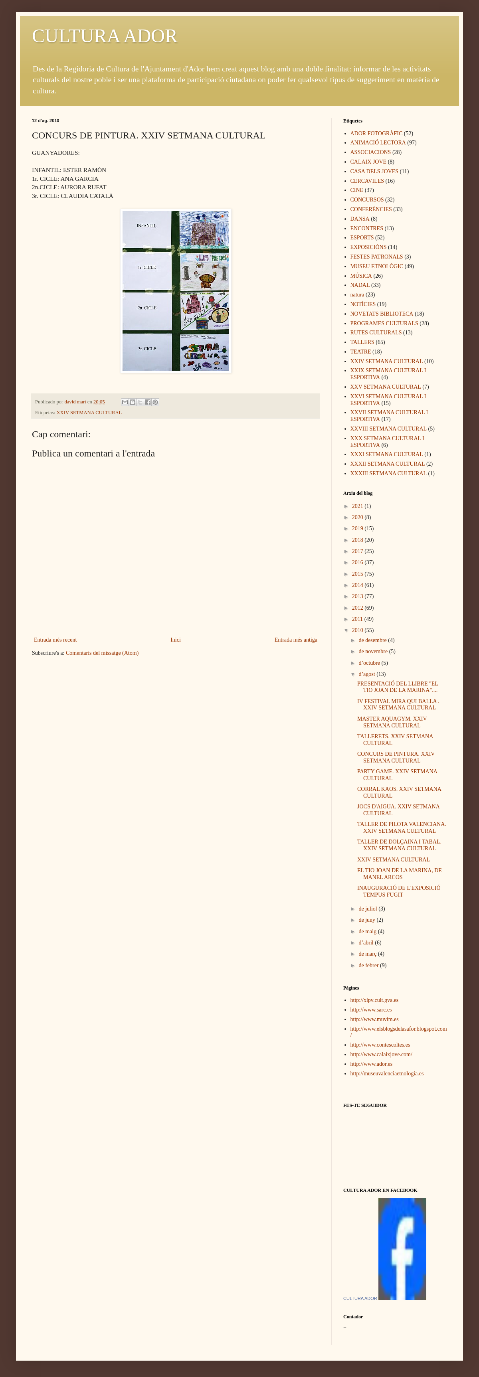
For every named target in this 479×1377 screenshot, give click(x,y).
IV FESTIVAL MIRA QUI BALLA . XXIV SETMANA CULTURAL (398, 704)
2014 (358, 585)
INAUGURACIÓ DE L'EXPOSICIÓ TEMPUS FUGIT (399, 891)
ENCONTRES (366, 228)
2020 (358, 517)
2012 (358, 608)
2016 (358, 562)
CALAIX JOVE (368, 162)
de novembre (373, 651)
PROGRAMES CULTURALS (384, 323)
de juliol (368, 909)
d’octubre (369, 663)
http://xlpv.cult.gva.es (374, 1000)
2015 (358, 574)
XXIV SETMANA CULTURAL (89, 412)
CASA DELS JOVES (374, 171)
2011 (358, 619)
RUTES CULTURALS (376, 333)
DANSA (360, 219)
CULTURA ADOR (105, 35)
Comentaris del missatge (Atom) (102, 653)
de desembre (373, 640)
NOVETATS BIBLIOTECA (382, 314)
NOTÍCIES (363, 304)
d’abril (366, 943)
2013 (358, 596)
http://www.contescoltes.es (380, 1045)
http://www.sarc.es (371, 1010)
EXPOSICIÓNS (368, 247)
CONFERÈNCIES (371, 209)
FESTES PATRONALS (376, 257)
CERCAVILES (367, 181)
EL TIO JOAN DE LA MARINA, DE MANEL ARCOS (399, 873)
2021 (358, 506)
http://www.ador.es (371, 1064)
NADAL (360, 285)
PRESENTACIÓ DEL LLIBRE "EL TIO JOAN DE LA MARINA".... (397, 687)
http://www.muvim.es (374, 1019)
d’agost (367, 674)
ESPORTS (362, 238)
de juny (367, 920)
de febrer (369, 965)
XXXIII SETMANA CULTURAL (388, 473)
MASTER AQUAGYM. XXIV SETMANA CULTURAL (392, 722)
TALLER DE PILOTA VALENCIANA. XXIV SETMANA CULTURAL (401, 827)
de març (368, 954)
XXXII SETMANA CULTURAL (387, 464)
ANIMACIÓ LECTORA (378, 143)
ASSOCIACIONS (370, 152)
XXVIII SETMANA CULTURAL (388, 429)
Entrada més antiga (296, 640)
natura (357, 295)
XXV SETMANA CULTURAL (385, 387)
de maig (368, 931)
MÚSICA (361, 276)
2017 (358, 551)
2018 (358, 540)
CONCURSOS (367, 200)
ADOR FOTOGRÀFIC (376, 133)
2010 (358, 630)
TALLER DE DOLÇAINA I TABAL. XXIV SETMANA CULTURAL (399, 845)
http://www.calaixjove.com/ (381, 1054)
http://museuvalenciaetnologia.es (387, 1074)
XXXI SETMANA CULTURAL (386, 454)
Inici (175, 640)
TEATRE (360, 352)
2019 (358, 528)
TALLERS (362, 342)
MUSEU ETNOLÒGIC (377, 266)
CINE (357, 190)
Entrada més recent (55, 640)
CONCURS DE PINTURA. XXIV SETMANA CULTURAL (396, 757)
